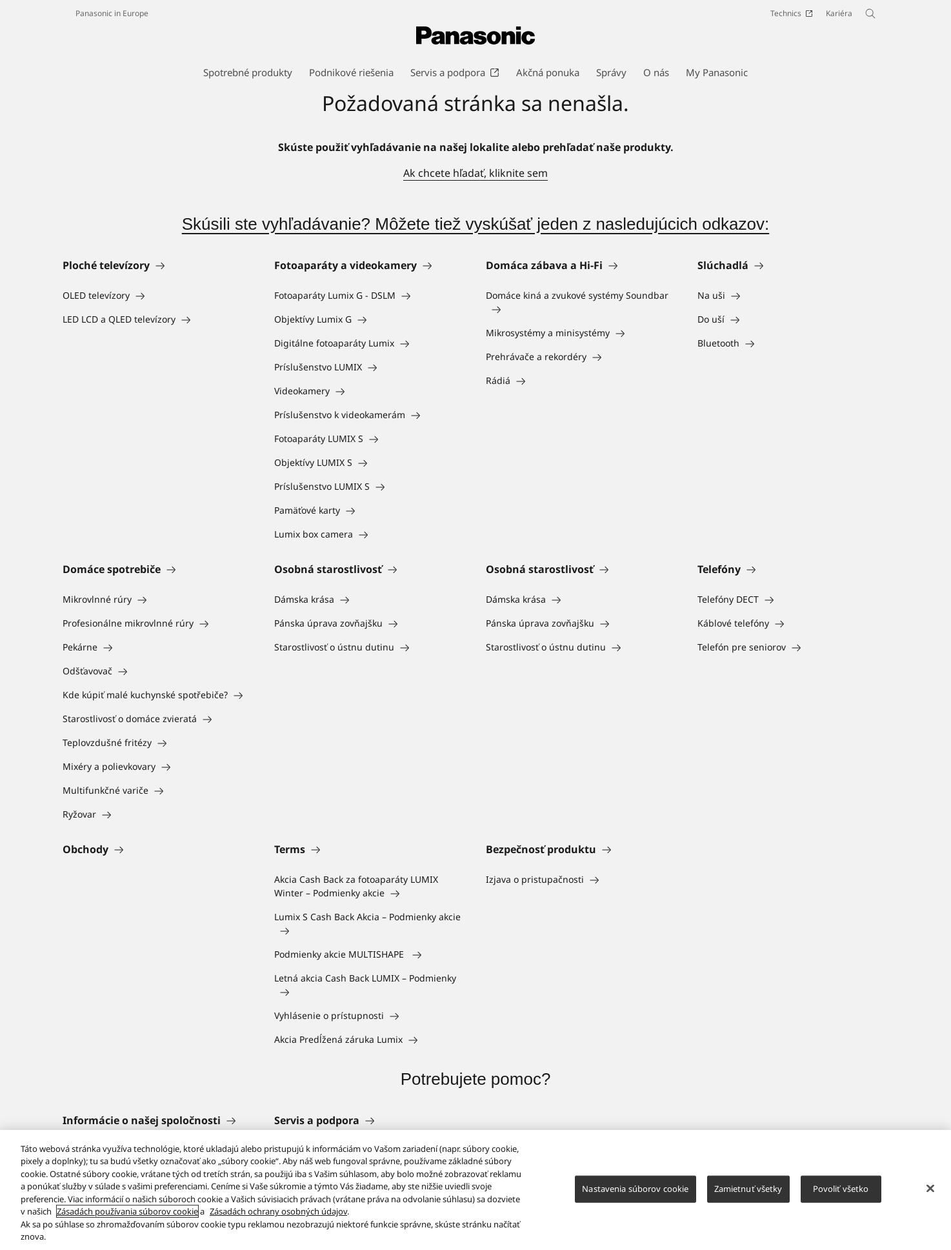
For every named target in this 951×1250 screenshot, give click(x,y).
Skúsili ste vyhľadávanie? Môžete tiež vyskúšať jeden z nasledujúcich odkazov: (475, 224)
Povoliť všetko (841, 1194)
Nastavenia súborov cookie (635, 1194)
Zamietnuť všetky (748, 1194)
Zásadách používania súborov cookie (127, 1217)
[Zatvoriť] (930, 1194)
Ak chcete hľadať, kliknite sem (475, 173)
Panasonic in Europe (111, 13)
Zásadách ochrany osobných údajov (278, 1217)
